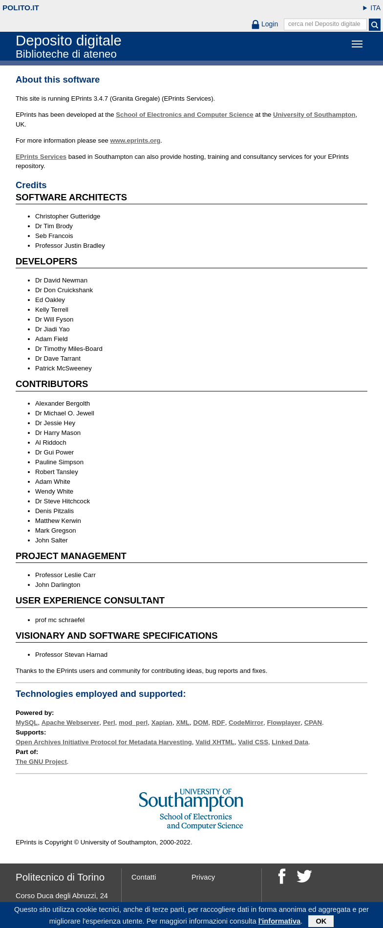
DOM (200, 722)
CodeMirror (246, 722)
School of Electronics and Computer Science (184, 114)
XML (183, 722)
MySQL (27, 722)
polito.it (20, 7)
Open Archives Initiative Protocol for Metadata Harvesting (104, 742)
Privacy (203, 877)
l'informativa (279, 923)
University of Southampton (314, 114)
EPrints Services (41, 156)
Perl (109, 722)
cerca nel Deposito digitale (324, 24)
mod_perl (133, 722)
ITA (375, 8)
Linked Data (290, 742)
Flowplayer (283, 722)
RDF (218, 722)
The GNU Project (41, 761)
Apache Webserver (71, 722)
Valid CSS (253, 742)
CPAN (313, 722)
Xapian (161, 722)
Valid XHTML (214, 742)
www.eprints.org (135, 140)
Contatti (143, 877)
